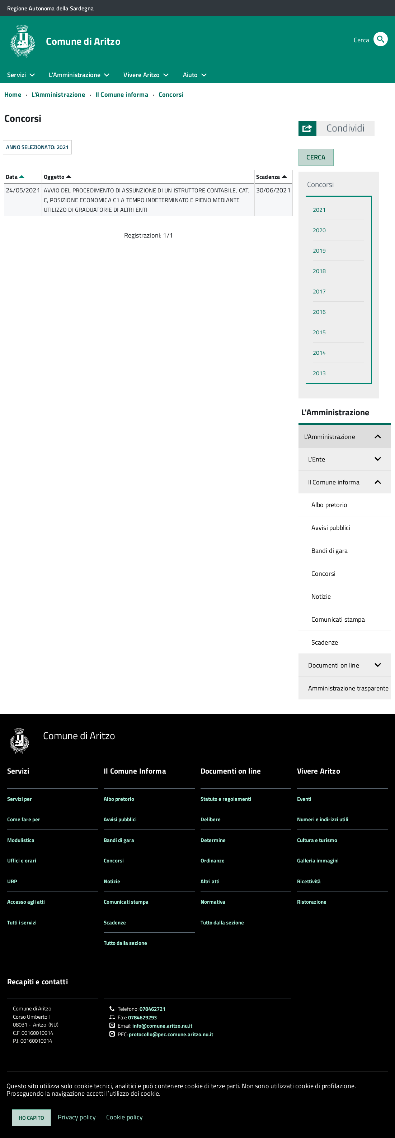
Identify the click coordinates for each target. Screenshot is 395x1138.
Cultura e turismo (317, 840)
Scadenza (271, 176)
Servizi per (19, 799)
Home (12, 94)
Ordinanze (213, 860)
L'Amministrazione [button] (74, 75)
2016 (319, 311)
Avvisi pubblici (331, 527)
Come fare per (23, 819)
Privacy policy (77, 1117)
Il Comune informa (121, 94)
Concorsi (171, 94)
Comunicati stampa (338, 619)
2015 (319, 332)
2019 (319, 250)
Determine (213, 840)
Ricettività (309, 881)
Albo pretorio (329, 505)
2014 (319, 352)
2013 (319, 373)
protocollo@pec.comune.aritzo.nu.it (171, 1034)
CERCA (315, 157)
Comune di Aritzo (83, 41)
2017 (319, 291)
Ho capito (31, 1118)
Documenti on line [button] (333, 665)
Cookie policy (124, 1117)
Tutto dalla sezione (125, 943)
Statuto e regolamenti (226, 799)
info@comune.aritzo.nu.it (162, 1026)
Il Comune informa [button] (333, 482)
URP (12, 881)
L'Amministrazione (58, 94)
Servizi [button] (16, 75)
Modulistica (20, 840)
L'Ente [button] (316, 459)
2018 (319, 271)
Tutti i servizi (22, 922)
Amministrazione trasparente (348, 688)
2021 (319, 209)
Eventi (304, 799)
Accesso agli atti (26, 902)
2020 (319, 230)
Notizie (321, 596)
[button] (345, 128)
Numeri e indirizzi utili (322, 819)
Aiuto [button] (190, 75)
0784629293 (142, 1017)
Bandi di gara (329, 550)
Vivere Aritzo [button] (141, 75)
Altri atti (210, 881)
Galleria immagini (318, 860)
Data (15, 176)
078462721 (152, 1009)
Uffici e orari (21, 860)
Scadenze (324, 642)
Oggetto (58, 176)
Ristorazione (311, 902)
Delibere (211, 819)
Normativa (213, 902)
